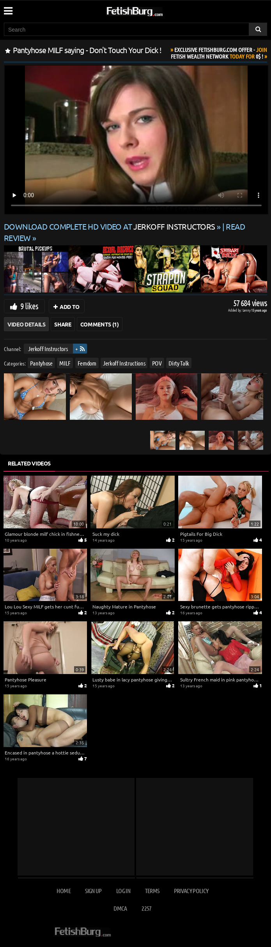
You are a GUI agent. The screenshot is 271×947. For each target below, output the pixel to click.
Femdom (87, 362)
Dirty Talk (178, 362)
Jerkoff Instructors (47, 348)
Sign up (93, 890)
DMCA (120, 908)
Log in (123, 890)
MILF (65, 362)
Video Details (26, 324)
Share (62, 324)
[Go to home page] (149, 10)
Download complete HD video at (110, 226)
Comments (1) (99, 324)
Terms (152, 890)
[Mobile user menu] (8, 8)
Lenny (247, 310)
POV (157, 362)
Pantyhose (41, 362)
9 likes (29, 306)
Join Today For (219, 53)
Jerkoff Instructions (124, 362)
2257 (146, 908)
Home (63, 890)
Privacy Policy (191, 890)
